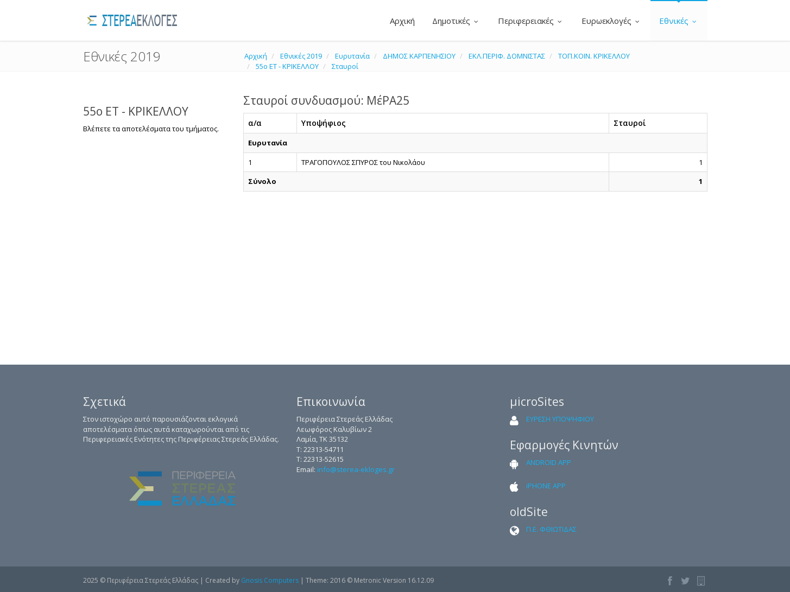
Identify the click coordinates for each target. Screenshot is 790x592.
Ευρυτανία (352, 56)
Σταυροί (345, 66)
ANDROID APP (548, 462)
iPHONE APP (546, 486)
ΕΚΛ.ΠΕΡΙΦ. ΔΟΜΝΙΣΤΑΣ (507, 56)
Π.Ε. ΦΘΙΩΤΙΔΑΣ (551, 529)
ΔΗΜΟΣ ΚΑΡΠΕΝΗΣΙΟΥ (419, 56)
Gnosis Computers (270, 580)
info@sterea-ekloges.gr (356, 469)
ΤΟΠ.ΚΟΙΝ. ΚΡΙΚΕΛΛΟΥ (594, 56)
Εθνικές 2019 (301, 56)
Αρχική (401, 20)
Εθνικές (679, 20)
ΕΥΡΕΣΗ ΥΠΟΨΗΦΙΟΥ (560, 419)
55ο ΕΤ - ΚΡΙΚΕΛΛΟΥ (287, 66)
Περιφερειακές (531, 20)
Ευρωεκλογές (612, 20)
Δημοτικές (456, 20)
